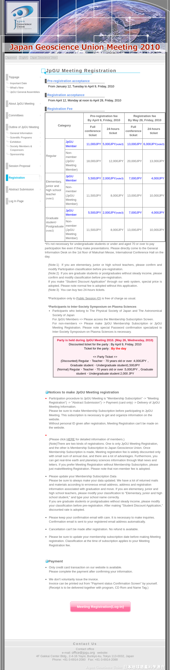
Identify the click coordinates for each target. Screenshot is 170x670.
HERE (71, 439)
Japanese (11, 57)
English (23, 57)
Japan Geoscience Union (44, 57)
